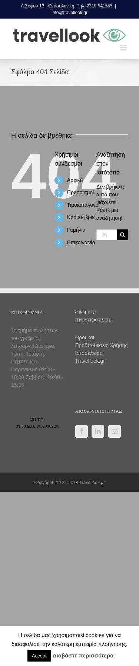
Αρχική (75, 180)
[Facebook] (81, 431)
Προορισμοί (80, 192)
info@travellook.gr (69, 12)
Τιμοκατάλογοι (83, 205)
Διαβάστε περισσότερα (83, 655)
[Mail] (114, 431)
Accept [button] (39, 656)
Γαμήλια (76, 230)
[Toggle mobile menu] (124, 48)
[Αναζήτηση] (122, 234)
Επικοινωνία (81, 242)
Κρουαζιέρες (81, 217)
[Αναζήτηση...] (106, 234)
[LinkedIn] (98, 431)
